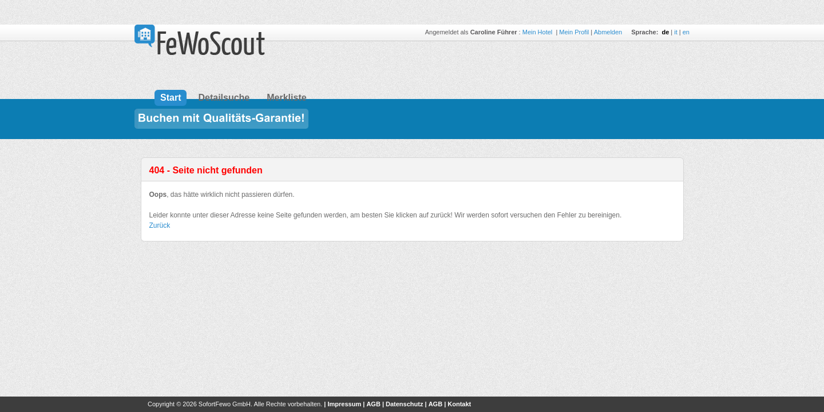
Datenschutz (404, 404)
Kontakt (459, 404)
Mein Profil (574, 32)
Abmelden (608, 32)
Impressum (344, 404)
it (676, 32)
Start (170, 97)
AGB (373, 404)
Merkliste (286, 97)
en (686, 32)
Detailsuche (223, 97)
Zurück (160, 225)
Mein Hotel (538, 32)
